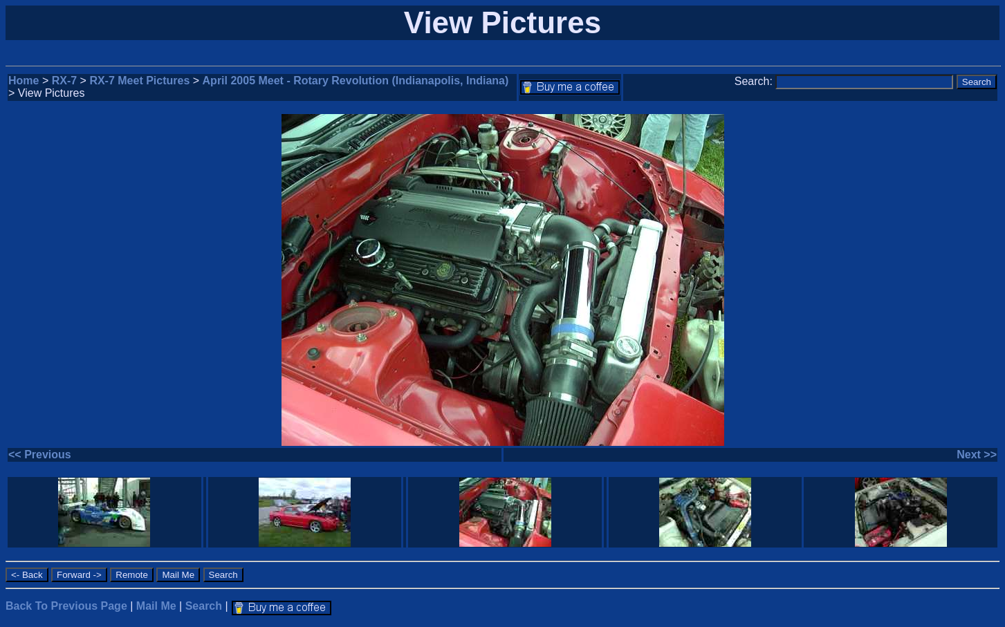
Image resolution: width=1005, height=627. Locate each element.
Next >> (977, 454)
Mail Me (156, 606)
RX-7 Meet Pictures (139, 80)
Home (23, 80)
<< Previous (39, 454)
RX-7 (64, 80)
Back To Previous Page (66, 606)
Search (203, 606)
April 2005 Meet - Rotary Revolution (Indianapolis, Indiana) (356, 80)
